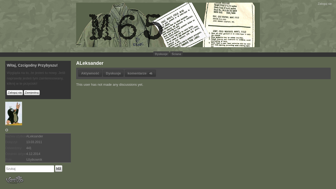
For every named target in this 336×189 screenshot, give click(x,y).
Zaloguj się (325, 3)
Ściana (176, 54)
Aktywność (90, 73)
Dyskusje (161, 54)
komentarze (140, 73)
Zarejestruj (32, 92)
